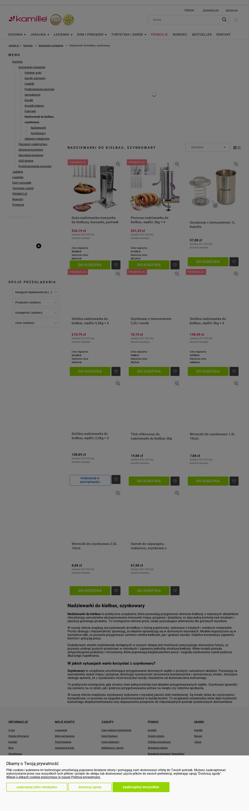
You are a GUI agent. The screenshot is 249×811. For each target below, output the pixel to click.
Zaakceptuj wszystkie (141, 787)
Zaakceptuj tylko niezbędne (37, 787)
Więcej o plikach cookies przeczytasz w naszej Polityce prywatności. (53, 777)
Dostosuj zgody (89, 787)
